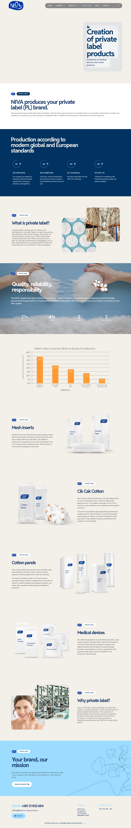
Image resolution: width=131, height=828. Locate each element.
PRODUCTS (73, 5)
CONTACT (106, 6)
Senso (84, 823)
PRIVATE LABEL (87, 6)
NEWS (97, 6)
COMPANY (60, 5)
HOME (50, 6)
